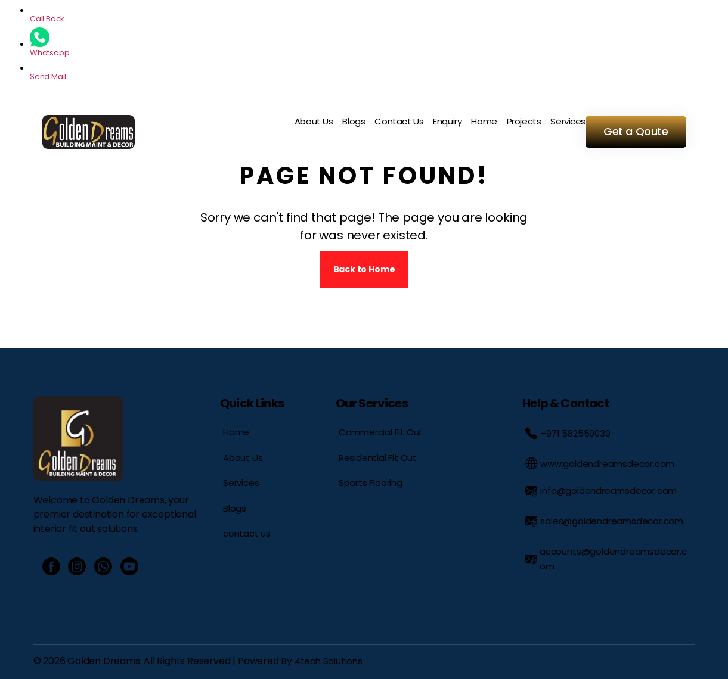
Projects (524, 121)
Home (484, 121)
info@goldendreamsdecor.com (601, 490)
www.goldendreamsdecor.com (599, 463)
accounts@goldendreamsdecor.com (605, 559)
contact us (247, 533)
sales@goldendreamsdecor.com (604, 520)
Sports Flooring (370, 482)
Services (568, 121)
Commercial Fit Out (381, 432)
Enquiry (447, 121)
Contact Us (398, 121)
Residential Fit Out (378, 457)
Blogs (353, 121)
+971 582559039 (567, 433)
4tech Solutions (329, 661)
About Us (314, 121)
